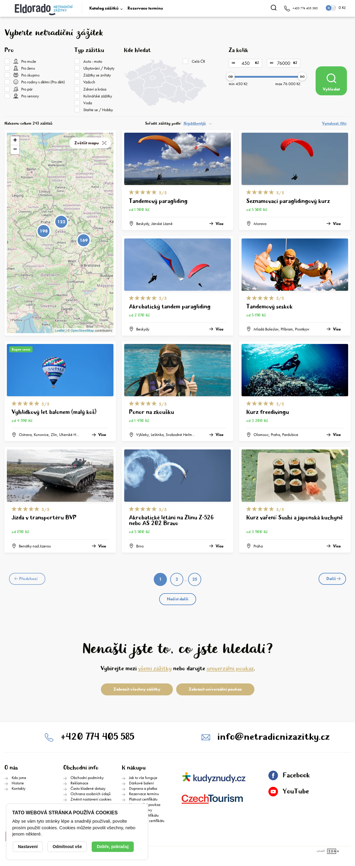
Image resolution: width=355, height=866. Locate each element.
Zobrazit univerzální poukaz (215, 689)
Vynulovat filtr (334, 123)
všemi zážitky (155, 669)
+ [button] (15, 140)
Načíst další (177, 599)
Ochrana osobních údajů (90, 793)
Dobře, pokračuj (113, 846)
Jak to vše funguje (143, 777)
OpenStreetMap (82, 330)
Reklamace (79, 783)
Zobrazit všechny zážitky (136, 689)
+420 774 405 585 (97, 737)
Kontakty (18, 788)
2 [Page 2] (177, 579)
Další (333, 578)
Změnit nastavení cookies (90, 799)
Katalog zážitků (104, 8)
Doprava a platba (143, 788)
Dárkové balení (141, 783)
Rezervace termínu (145, 8)
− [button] (15, 149)
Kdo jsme (19, 777)
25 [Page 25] (194, 579)
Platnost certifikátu (143, 799)
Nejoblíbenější (195, 123)
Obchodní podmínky (87, 777)
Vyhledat (331, 83)
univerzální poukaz (230, 669)
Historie (18, 783)
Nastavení (28, 846)
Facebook (289, 775)
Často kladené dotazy (87, 788)
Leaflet (60, 330)
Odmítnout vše (67, 846)
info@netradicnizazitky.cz (273, 737)
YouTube (288, 791)
